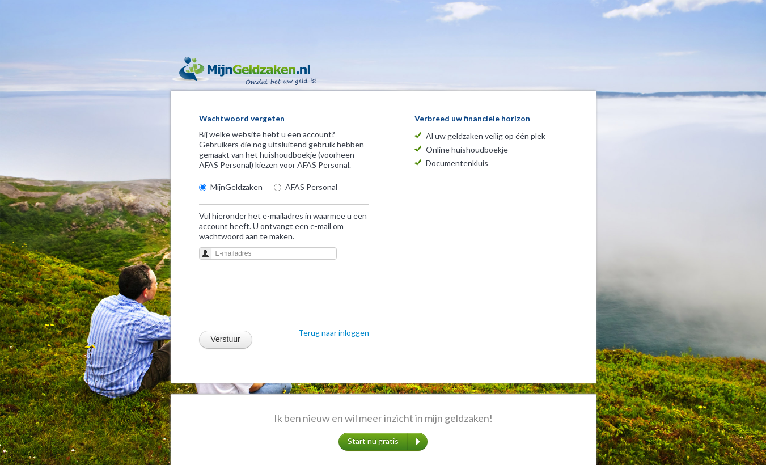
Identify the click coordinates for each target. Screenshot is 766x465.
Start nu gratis (384, 441)
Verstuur (225, 339)
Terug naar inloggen (333, 332)
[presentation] (285, 297)
